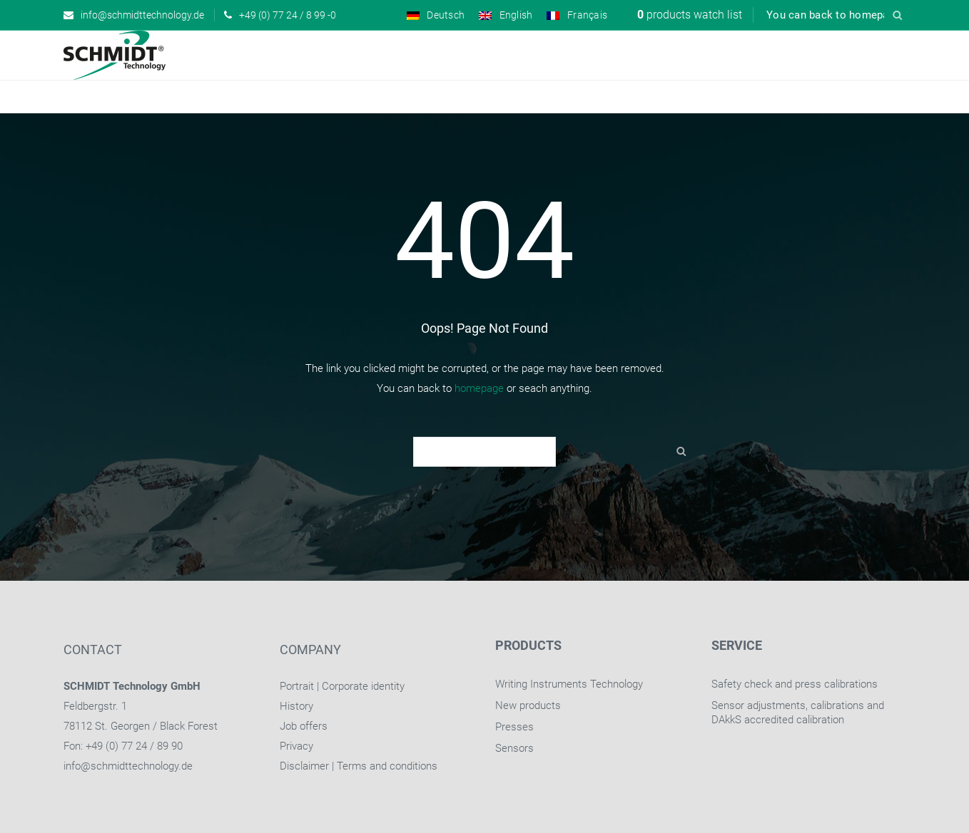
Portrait (297, 686)
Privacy (296, 746)
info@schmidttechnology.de (128, 766)
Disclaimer (304, 766)
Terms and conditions (387, 766)
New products (528, 705)
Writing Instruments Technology (569, 684)
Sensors (514, 748)
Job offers (304, 726)
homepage (479, 388)
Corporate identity (363, 686)
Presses (514, 726)
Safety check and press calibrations (794, 684)
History (296, 706)
